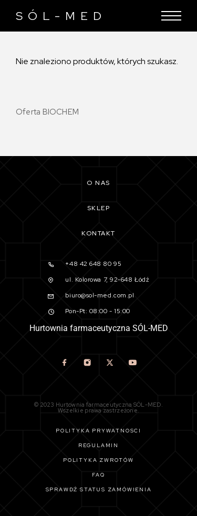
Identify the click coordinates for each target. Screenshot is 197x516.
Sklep (98, 208)
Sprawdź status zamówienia (99, 489)
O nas (98, 183)
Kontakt (98, 233)
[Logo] (58, 15)
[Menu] (171, 16)
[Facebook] (65, 364)
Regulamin (98, 445)
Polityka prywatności (98, 430)
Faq (98, 474)
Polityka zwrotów (98, 460)
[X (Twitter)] (110, 364)
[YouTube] (132, 364)
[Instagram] (87, 364)
